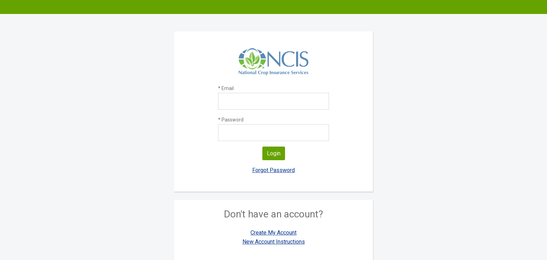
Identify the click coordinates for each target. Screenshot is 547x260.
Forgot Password (273, 170)
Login (273, 153)
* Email (226, 88)
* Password (230, 119)
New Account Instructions (273, 241)
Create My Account (273, 232)
